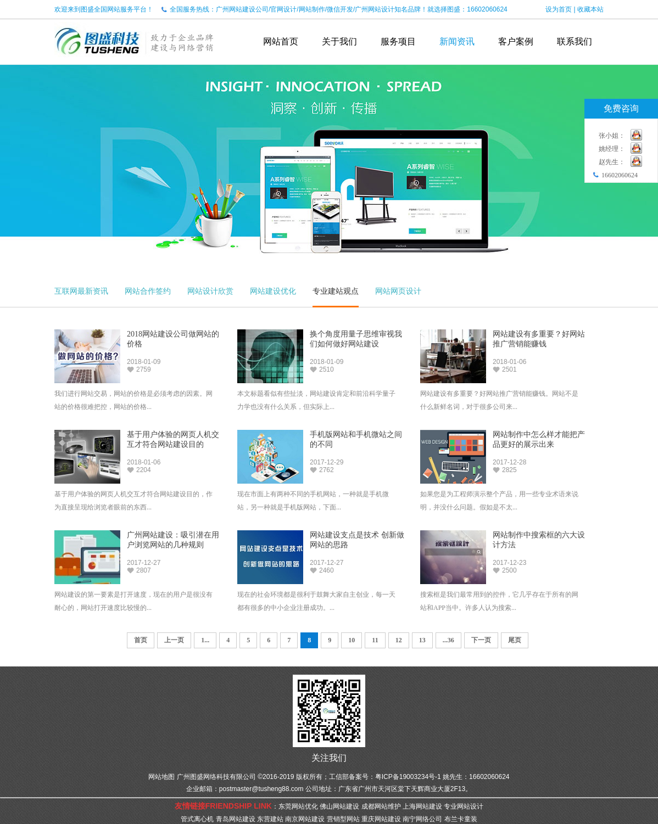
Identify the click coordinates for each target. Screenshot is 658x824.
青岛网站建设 (235, 819)
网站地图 (161, 777)
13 (422, 640)
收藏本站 (590, 9)
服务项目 (398, 41)
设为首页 (558, 9)
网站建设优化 (273, 291)
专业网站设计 (463, 806)
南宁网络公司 (422, 819)
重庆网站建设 (381, 819)
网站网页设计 (398, 291)
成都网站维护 (381, 806)
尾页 (514, 640)
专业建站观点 (336, 291)
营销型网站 (343, 819)
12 (398, 640)
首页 (140, 640)
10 (351, 640)
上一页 (174, 640)
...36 (448, 640)
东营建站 (270, 819)
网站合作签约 (148, 291)
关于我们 (339, 41)
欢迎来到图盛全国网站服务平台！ (103, 9)
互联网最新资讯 (81, 291)
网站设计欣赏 (210, 291)
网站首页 (280, 41)
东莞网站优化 (298, 806)
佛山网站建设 (339, 806)
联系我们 (574, 41)
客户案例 (515, 41)
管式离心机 (197, 819)
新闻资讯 (457, 41)
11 (375, 640)
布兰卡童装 (460, 819)
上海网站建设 (422, 806)
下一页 (481, 640)
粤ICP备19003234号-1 (408, 777)
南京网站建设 (305, 819)
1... (205, 640)
